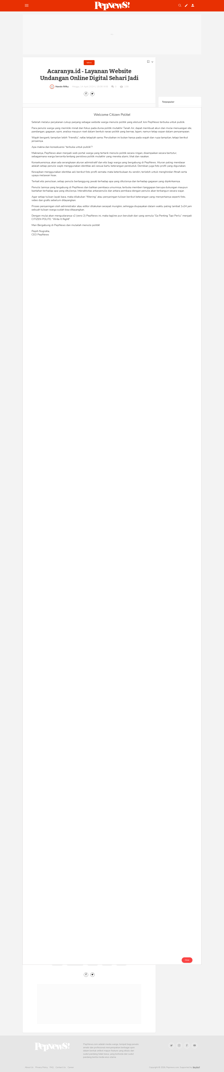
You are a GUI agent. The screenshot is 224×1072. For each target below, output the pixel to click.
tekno (89, 62)
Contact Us (61, 1067)
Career (71, 1067)
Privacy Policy (41, 1067)
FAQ (52, 1067)
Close (187, 960)
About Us (29, 1067)
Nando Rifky (62, 86)
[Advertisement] (112, 34)
